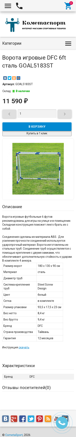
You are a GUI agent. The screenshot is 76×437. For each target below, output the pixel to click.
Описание (12, 206)
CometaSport (14, 435)
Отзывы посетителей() (26, 387)
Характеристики (18, 365)
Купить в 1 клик (37, 133)
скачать (24, 347)
